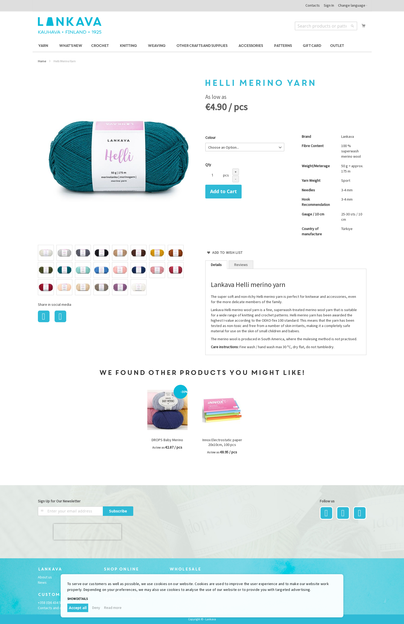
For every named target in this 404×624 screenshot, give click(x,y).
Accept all (78, 607)
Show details (77, 599)
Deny (96, 607)
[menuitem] (44, 46)
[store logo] (69, 25)
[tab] (216, 264)
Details (216, 264)
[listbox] (118, 270)
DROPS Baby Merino (167, 439)
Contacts (312, 5)
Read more (113, 607)
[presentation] (87, 532)
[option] (46, 253)
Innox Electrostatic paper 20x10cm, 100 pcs (222, 442)
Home (42, 61)
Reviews (241, 264)
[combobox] (326, 26)
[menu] (202, 46)
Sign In (329, 5)
